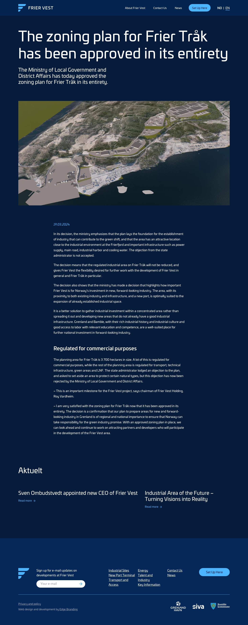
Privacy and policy (29, 604)
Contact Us (160, 8)
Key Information (149, 584)
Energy (143, 570)
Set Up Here (199, 8)
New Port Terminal (122, 575)
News (178, 8)
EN (227, 8)
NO (219, 8)
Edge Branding (68, 609)
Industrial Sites (119, 570)
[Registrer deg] (81, 584)
